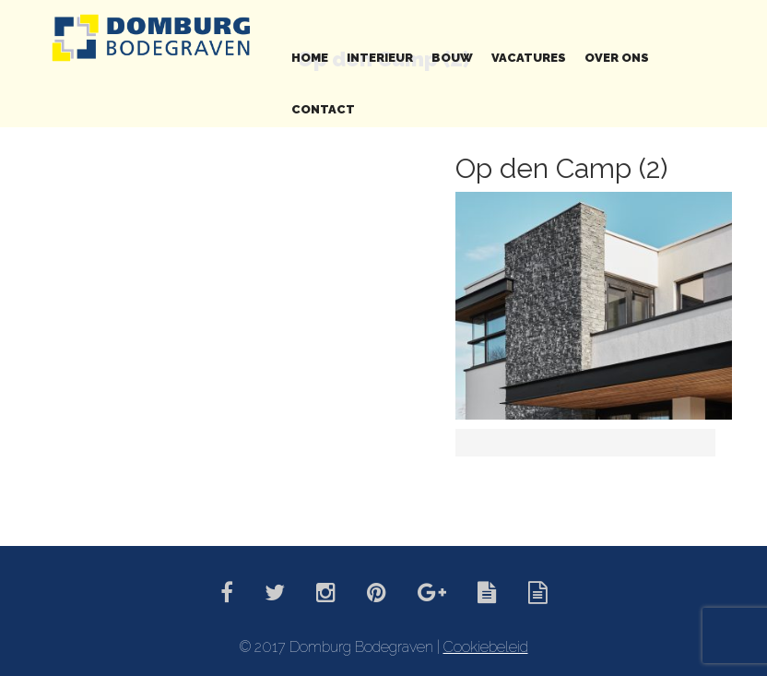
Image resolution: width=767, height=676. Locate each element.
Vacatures (528, 58)
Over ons (616, 58)
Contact (323, 109)
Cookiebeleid (485, 647)
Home (309, 58)
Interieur (380, 58)
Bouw (452, 58)
